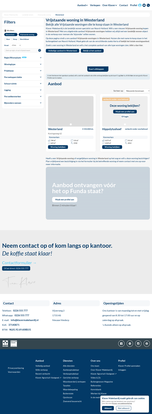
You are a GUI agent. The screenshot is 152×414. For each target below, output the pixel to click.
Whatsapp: (15, 315)
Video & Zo (96, 378)
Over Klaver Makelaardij (102, 370)
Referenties (96, 385)
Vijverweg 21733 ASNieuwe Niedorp (60, 315)
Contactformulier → (19, 263)
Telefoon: (15, 310)
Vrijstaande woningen (95, 31)
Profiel (133, 5)
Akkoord (107, 408)
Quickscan (67, 397)
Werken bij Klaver (99, 393)
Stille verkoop (41, 370)
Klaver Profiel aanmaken (129, 366)
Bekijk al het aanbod (92, 51)
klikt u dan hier (136, 45)
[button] (81, 5)
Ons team (95, 366)
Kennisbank (96, 389)
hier (122, 75)
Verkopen (95, 5)
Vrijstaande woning (44, 15)
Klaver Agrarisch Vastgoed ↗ (48, 378)
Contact (123, 5)
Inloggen (122, 370)
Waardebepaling (70, 389)
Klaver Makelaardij (11, 15)
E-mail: (20, 320)
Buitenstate (68, 393)
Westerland (59, 15)
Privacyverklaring (16, 368)
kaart (24, 57)
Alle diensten (69, 366)
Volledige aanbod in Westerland (62, 51)
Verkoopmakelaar (71, 374)
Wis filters (10, 30)
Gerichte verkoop (71, 378)
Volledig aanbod (42, 366)
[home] (14, 5)
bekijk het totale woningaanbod (135, 41)
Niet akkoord (123, 408)
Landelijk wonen (27, 15)
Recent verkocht (42, 374)
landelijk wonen (135, 31)
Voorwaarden (14, 372)
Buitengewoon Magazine (102, 382)
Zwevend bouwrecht (72, 401)
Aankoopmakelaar (71, 370)
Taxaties (66, 385)
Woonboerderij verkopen (74, 382)
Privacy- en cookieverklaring (122, 403)
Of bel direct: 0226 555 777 (16, 268)
